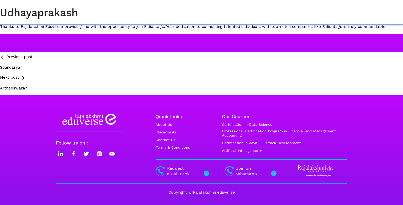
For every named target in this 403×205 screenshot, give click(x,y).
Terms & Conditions (173, 147)
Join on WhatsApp (250, 171)
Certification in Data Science (247, 124)
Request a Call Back (181, 171)
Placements (166, 132)
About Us (164, 124)
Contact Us (165, 140)
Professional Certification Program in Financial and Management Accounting (279, 133)
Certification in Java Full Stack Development (261, 143)
